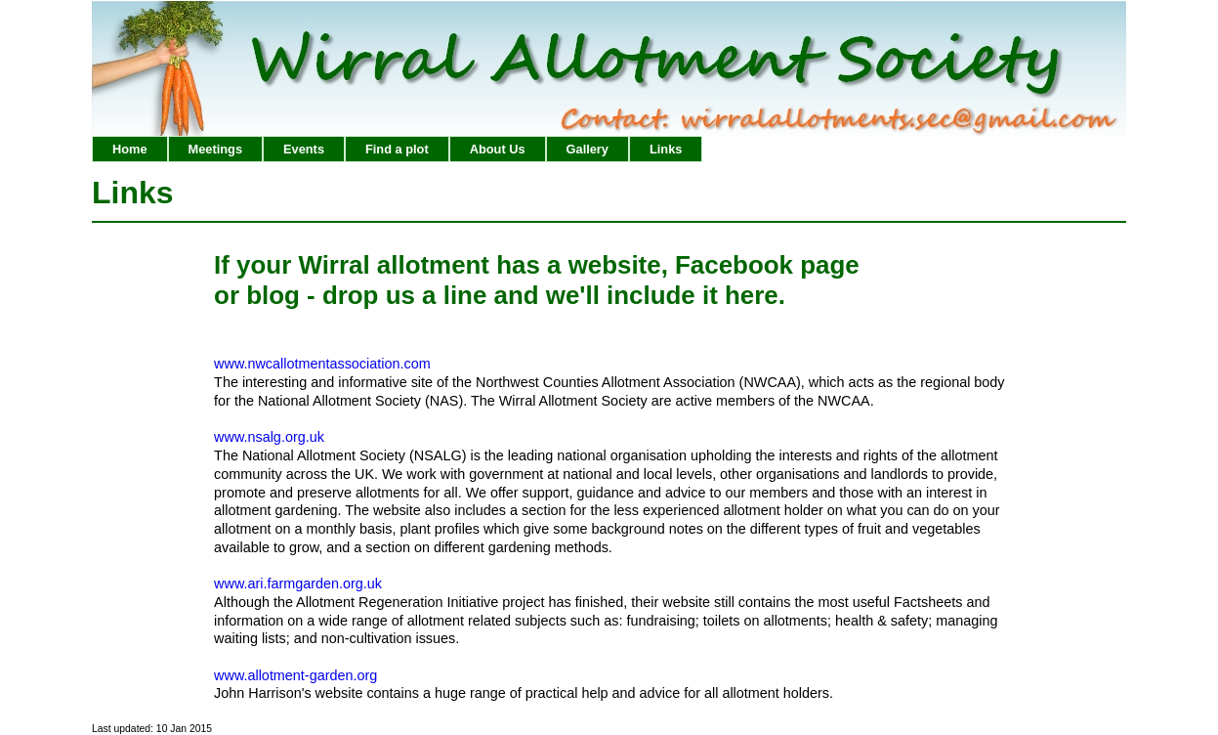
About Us (497, 149)
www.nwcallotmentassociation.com (322, 363)
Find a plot (397, 149)
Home (129, 149)
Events (303, 149)
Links (666, 149)
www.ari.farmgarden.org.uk (298, 583)
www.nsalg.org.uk (269, 437)
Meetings (215, 149)
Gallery (588, 149)
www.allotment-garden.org (295, 675)
